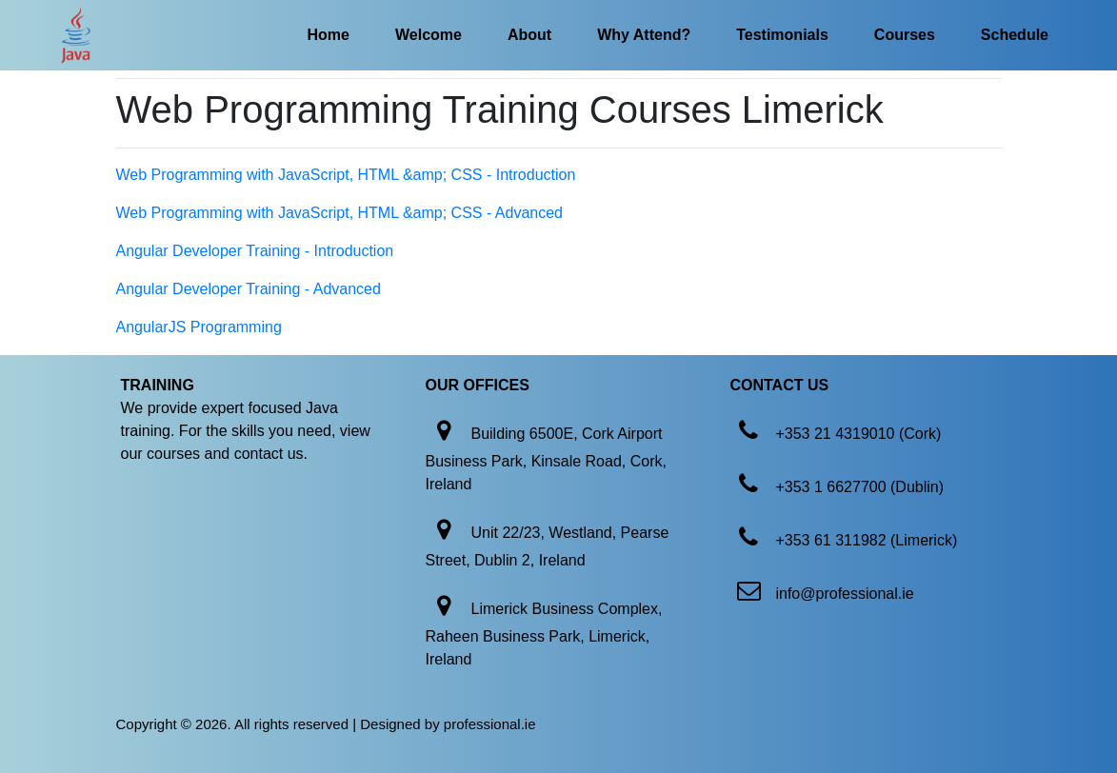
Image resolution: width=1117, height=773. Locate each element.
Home (328, 35)
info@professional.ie (844, 593)
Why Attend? (643, 35)
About (529, 35)
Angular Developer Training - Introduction (255, 251)
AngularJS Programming (199, 327)
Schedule (1014, 35)
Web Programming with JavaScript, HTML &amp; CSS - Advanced (340, 213)
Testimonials (782, 35)
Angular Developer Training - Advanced (248, 289)
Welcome (428, 35)
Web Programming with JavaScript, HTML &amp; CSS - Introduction (346, 175)
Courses (904, 35)
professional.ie (490, 724)
